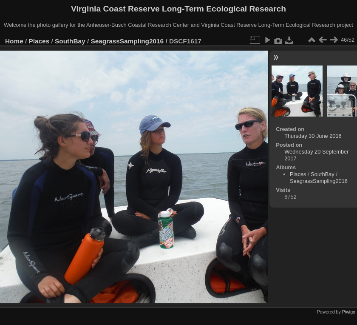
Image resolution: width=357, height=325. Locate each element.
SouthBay (70, 41)
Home (14, 41)
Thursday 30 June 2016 (312, 136)
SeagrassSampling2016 (127, 41)
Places (39, 41)
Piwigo (348, 311)
